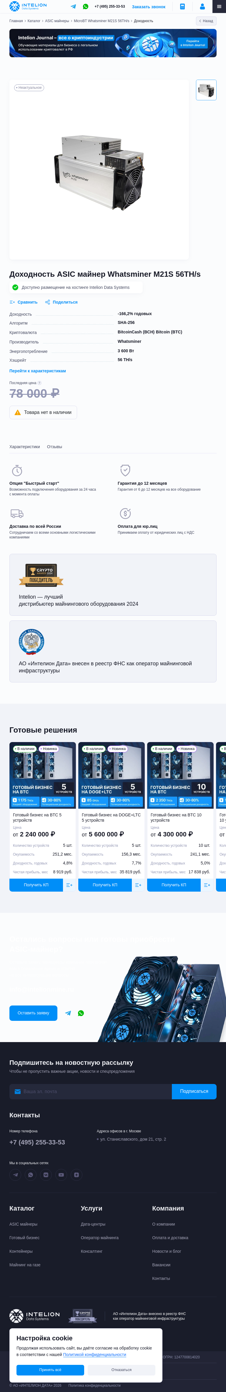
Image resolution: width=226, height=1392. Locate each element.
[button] (206, 90)
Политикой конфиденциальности (94, 1354)
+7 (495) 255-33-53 (110, 6)
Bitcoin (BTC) (169, 332)
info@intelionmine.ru (41, 989)
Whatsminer (129, 341)
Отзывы (54, 446)
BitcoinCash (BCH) (136, 332)
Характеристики (24, 446)
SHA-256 (126, 322)
